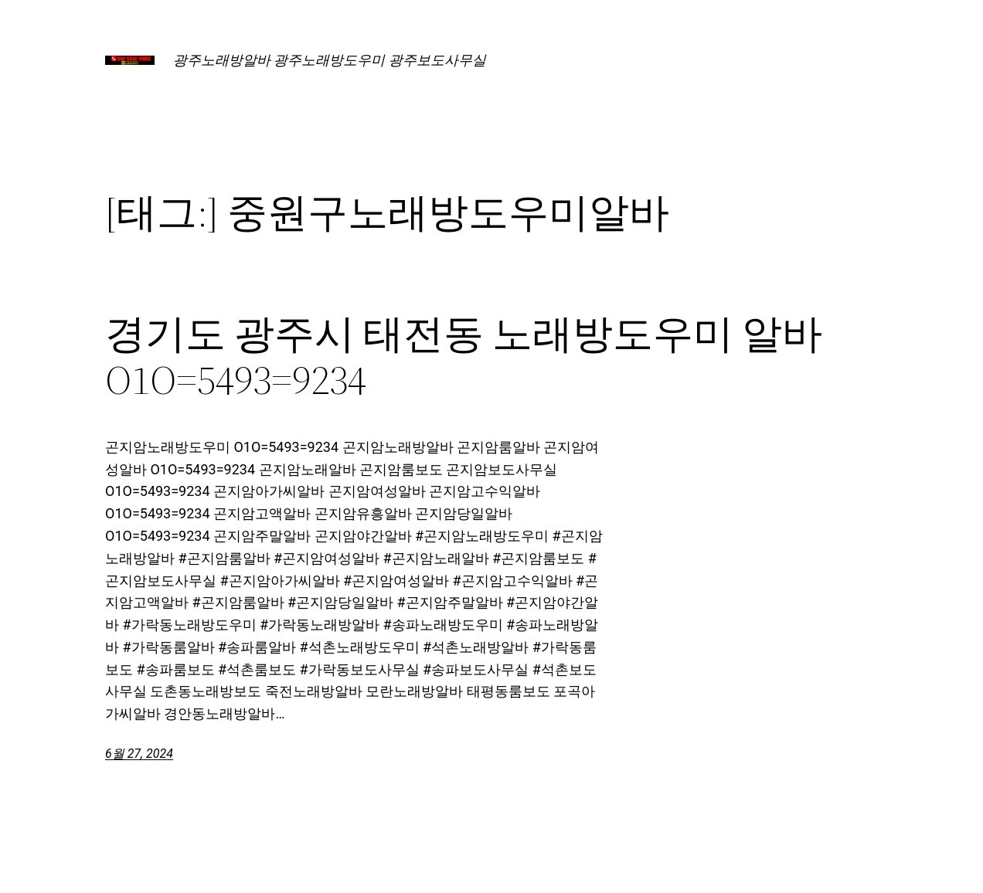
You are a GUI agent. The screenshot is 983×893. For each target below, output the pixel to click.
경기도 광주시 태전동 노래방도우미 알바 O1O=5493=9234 (463, 357)
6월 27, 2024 (139, 753)
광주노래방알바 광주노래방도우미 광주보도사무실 (329, 60)
